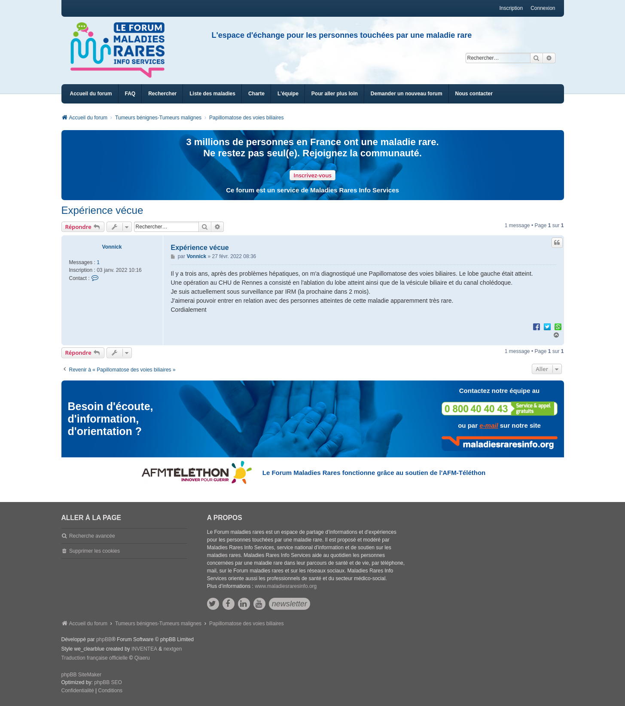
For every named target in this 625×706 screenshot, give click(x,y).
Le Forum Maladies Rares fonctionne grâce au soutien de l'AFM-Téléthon (373, 472)
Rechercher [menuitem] (162, 94)
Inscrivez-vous (312, 175)
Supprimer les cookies (94, 551)
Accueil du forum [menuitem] (91, 94)
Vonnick (112, 247)
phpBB (104, 639)
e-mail (488, 425)
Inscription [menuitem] (511, 8)
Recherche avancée (92, 536)
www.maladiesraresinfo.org (286, 586)
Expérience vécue (102, 210)
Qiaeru (142, 658)
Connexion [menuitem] (542, 8)
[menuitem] (212, 93)
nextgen (173, 649)
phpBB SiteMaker (81, 675)
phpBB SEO (108, 682)
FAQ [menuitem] (130, 94)
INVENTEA (144, 649)
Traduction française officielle (94, 658)
